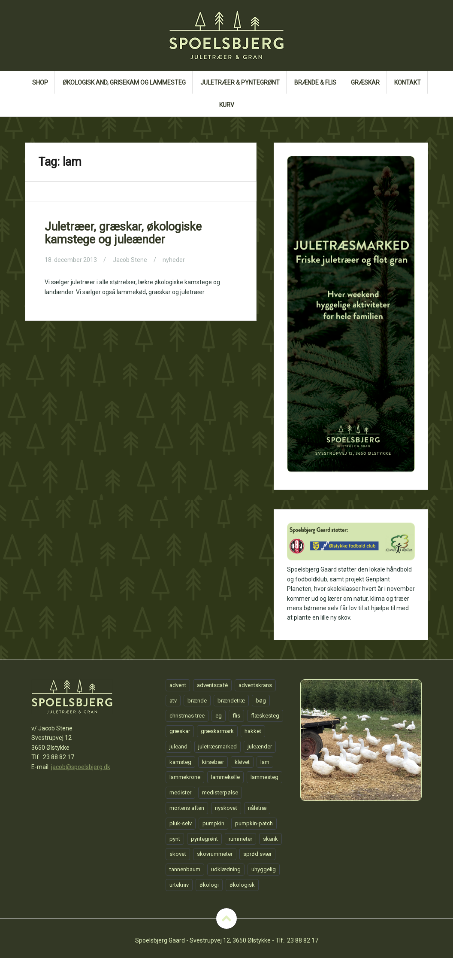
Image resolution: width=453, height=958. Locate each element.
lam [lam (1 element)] (264, 762)
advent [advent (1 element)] (177, 685)
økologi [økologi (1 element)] (209, 885)
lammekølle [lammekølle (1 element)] (225, 777)
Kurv (226, 104)
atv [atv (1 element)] (173, 700)
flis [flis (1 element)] (236, 715)
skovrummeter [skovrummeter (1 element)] (215, 854)
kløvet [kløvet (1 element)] (242, 762)
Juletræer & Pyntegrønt (240, 82)
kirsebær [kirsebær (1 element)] (213, 762)
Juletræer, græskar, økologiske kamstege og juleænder (123, 233)
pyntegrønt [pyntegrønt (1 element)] (204, 839)
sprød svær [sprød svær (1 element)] (257, 854)
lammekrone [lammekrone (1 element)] (184, 777)
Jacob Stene (130, 259)
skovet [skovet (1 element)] (177, 854)
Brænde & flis (315, 82)
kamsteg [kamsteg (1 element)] (180, 762)
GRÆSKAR (365, 82)
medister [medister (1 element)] (180, 792)
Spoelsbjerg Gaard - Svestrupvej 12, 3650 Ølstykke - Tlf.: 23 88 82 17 (226, 940)
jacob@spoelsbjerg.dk (80, 766)
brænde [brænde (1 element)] (197, 700)
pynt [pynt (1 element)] (174, 839)
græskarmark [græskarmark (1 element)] (217, 731)
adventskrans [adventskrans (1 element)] (255, 685)
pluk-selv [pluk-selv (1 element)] (180, 823)
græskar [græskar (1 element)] (179, 731)
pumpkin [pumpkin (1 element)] (213, 823)
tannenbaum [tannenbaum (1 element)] (184, 869)
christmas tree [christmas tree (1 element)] (187, 715)
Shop (40, 82)
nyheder (174, 259)
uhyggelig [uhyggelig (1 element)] (263, 869)
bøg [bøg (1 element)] (261, 700)
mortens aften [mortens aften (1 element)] (186, 808)
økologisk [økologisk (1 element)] (242, 885)
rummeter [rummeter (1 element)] (240, 839)
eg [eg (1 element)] (218, 715)
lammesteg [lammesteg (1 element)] (264, 777)
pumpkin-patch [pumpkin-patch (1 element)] (254, 823)
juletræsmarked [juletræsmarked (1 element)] (217, 746)
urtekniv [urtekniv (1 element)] (179, 885)
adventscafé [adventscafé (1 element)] (212, 685)
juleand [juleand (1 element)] (178, 746)
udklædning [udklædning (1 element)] (226, 869)
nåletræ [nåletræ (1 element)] (257, 808)
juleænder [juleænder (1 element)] (260, 746)
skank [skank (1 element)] (270, 839)
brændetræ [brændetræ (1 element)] (231, 700)
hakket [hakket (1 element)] (253, 731)
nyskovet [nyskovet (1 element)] (226, 808)
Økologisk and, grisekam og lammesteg (124, 82)
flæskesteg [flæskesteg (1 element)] (265, 715)
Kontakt (407, 82)
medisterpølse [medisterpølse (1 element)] (220, 792)
